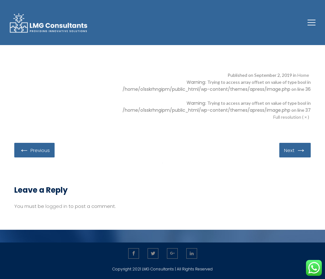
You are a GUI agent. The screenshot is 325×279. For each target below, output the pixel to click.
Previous (34, 150)
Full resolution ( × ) (291, 117)
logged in (56, 206)
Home (303, 75)
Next (295, 150)
